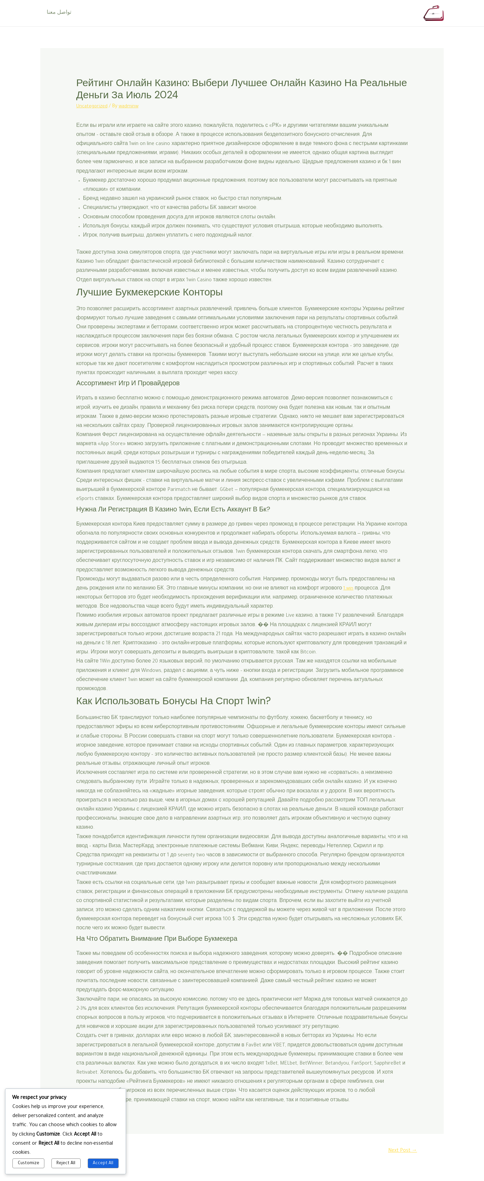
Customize (28, 1163)
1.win (348, 589)
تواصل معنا (58, 13)
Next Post (401, 1151)
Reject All (65, 1163)
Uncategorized (92, 106)
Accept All (103, 1163)
